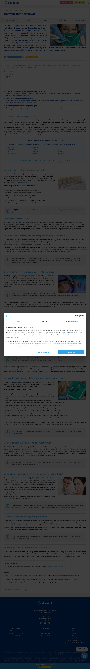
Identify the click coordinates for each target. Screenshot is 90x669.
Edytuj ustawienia (45, 352)
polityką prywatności (63, 335)
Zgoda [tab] (18, 321)
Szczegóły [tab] (45, 321)
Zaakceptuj (71, 352)
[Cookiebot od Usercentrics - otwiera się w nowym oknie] (76, 316)
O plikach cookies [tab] (72, 321)
